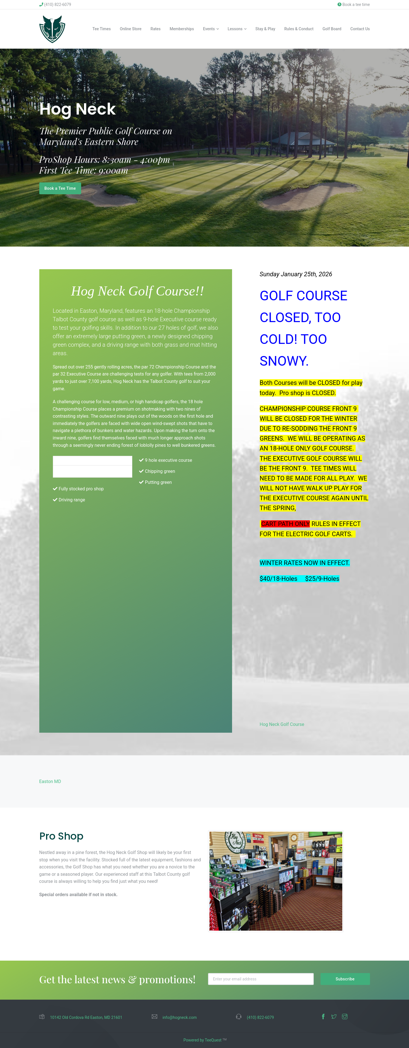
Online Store (131, 29)
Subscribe (345, 979)
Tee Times (101, 29)
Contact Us (360, 29)
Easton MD (50, 781)
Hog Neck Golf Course (282, 724)
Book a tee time (353, 4)
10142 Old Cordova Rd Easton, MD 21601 (86, 1017)
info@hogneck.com (180, 1017)
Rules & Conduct (298, 29)
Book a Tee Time (60, 188)
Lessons (235, 29)
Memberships (182, 29)
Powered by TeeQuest (202, 1040)
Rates (156, 29)
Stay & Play (265, 29)
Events (209, 29)
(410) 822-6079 (55, 4)
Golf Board (332, 29)
